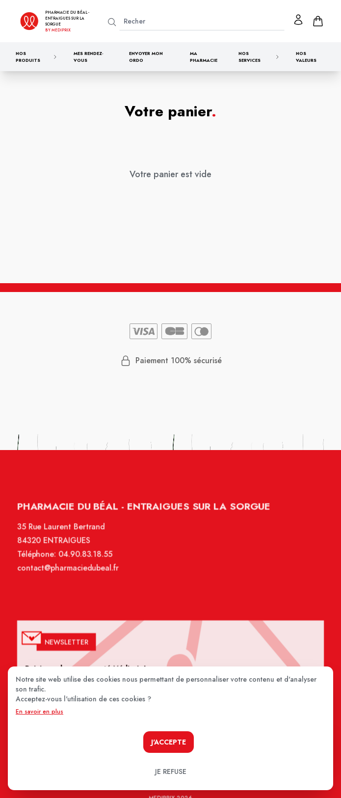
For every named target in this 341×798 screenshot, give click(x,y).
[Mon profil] (298, 20)
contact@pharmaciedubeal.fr (72, 575)
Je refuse (170, 771)
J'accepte (168, 742)
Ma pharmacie (203, 56)
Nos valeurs (306, 56)
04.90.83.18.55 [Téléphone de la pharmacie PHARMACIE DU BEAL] (88, 563)
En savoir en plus (39, 712)
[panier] (318, 21)
